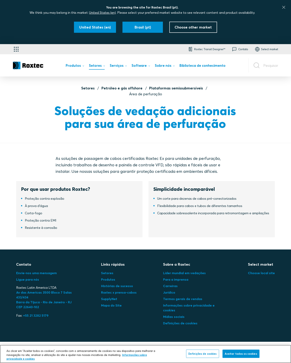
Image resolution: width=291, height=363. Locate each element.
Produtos (108, 279)
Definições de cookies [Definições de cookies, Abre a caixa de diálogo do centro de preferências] (202, 353)
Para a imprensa (175, 279)
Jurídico (169, 292)
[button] (206, 49)
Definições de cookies (180, 323)
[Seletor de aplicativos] (16, 49)
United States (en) (102, 13)
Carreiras (170, 286)
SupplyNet (109, 299)
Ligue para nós (27, 279)
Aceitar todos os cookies (241, 353)
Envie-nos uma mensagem (36, 273)
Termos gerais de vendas (182, 299)
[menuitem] (75, 66)
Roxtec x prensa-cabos (119, 292)
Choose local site (261, 273)
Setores (88, 88)
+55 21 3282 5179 (35, 315)
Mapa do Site (111, 305)
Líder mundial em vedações (184, 273)
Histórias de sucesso (117, 286)
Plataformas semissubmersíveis (176, 88)
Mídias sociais (174, 317)
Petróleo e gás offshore (121, 88)
